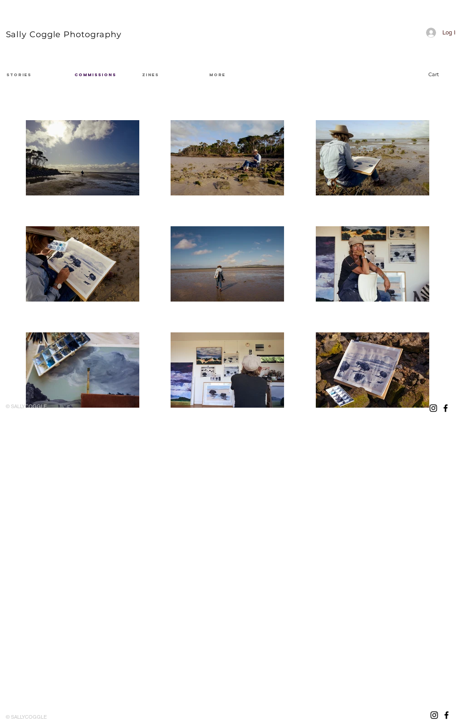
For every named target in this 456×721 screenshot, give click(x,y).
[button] (439, 75)
